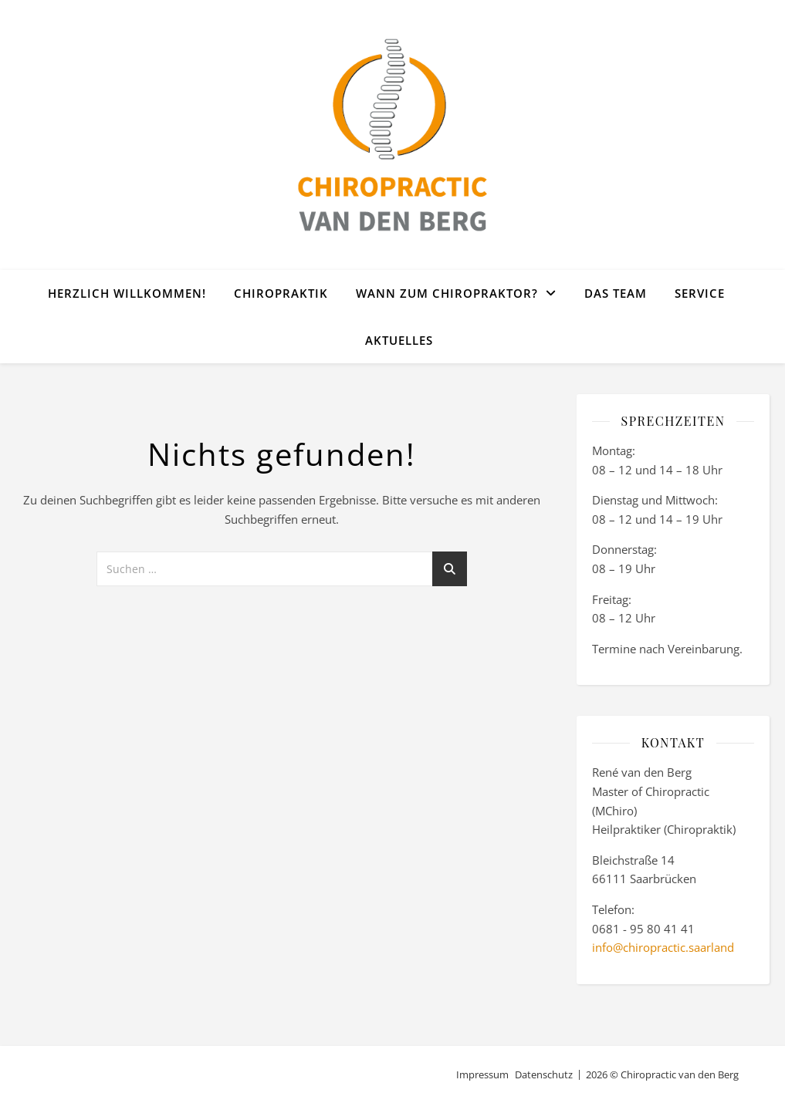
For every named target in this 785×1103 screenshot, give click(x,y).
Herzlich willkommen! (127, 293)
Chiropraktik (281, 293)
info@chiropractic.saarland (663, 947)
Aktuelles (399, 340)
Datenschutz (544, 1074)
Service (700, 293)
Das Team (615, 293)
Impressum (482, 1074)
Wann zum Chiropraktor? (447, 293)
